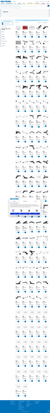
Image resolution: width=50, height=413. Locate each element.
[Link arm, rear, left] (45, 372)
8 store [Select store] (32, 183)
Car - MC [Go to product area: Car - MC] (2, 3)
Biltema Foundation (21, 406)
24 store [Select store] (25, 34)
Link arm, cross (45, 32)
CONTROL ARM (31, 167)
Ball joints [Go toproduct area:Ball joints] (3, 31)
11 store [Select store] (39, 244)
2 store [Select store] (32, 139)
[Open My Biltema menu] (37, 1)
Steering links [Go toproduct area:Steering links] (3, 45)
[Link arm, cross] (45, 28)
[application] (48, 411)
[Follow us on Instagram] (36, 403)
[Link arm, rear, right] (18, 387)
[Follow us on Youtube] (38, 403)
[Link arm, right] (32, 87)
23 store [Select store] (32, 49)
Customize (38, 22)
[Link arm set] (18, 28)
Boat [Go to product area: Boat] (15, 3)
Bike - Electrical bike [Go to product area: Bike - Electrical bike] (9, 3)
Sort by (45, 22)
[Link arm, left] (45, 132)
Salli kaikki (35, 213)
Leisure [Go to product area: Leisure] (19, 3)
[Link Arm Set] (32, 28)
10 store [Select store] (25, 274)
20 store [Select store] (32, 304)
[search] (25, 6)
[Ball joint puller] (39, 28)
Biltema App (28, 405)
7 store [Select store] (32, 274)
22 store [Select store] (19, 93)
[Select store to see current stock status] (32, 20)
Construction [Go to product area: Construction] (37, 3)
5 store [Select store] (18, 289)
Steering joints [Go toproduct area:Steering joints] (3, 43)
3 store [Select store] (18, 183)
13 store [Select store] (19, 244)
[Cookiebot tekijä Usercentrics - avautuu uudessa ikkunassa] (37, 198)
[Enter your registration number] (7, 24)
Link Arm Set (30, 32)
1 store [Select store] (39, 274)
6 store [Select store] (39, 139)
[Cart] (46, 1)
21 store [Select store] (32, 34)
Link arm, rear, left (45, 376)
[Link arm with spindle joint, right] (39, 117)
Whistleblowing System (21, 409)
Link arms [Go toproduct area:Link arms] (3, 36)
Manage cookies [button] (20, 408)
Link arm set (17, 32)
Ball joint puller (38, 32)
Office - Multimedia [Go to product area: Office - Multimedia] (30, 3)
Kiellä (15, 213)
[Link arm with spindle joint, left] (32, 117)
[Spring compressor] (25, 28)
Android (27, 406)
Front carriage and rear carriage (6, 29)
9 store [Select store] (32, 244)
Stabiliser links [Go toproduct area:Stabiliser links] (3, 38)
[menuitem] (2, 3)
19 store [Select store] (46, 34)
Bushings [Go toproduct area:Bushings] (3, 34)
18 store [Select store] (19, 34)
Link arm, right (24, 391)
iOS (26, 407)
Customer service (21, 401)
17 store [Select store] (32, 93)
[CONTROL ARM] (32, 162)
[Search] (48, 6)
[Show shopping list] (42, 1)
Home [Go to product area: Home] (24, 3)
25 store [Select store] (39, 34)
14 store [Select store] (25, 363)
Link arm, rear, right (18, 391)
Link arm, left (44, 137)
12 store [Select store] (39, 259)
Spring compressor (24, 32)
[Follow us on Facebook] (35, 403)
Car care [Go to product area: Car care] (43, 3)
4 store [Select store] (46, 123)
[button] (49, 1)
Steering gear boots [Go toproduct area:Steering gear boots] (4, 41)
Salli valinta (25, 213)
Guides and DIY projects (21, 407)
